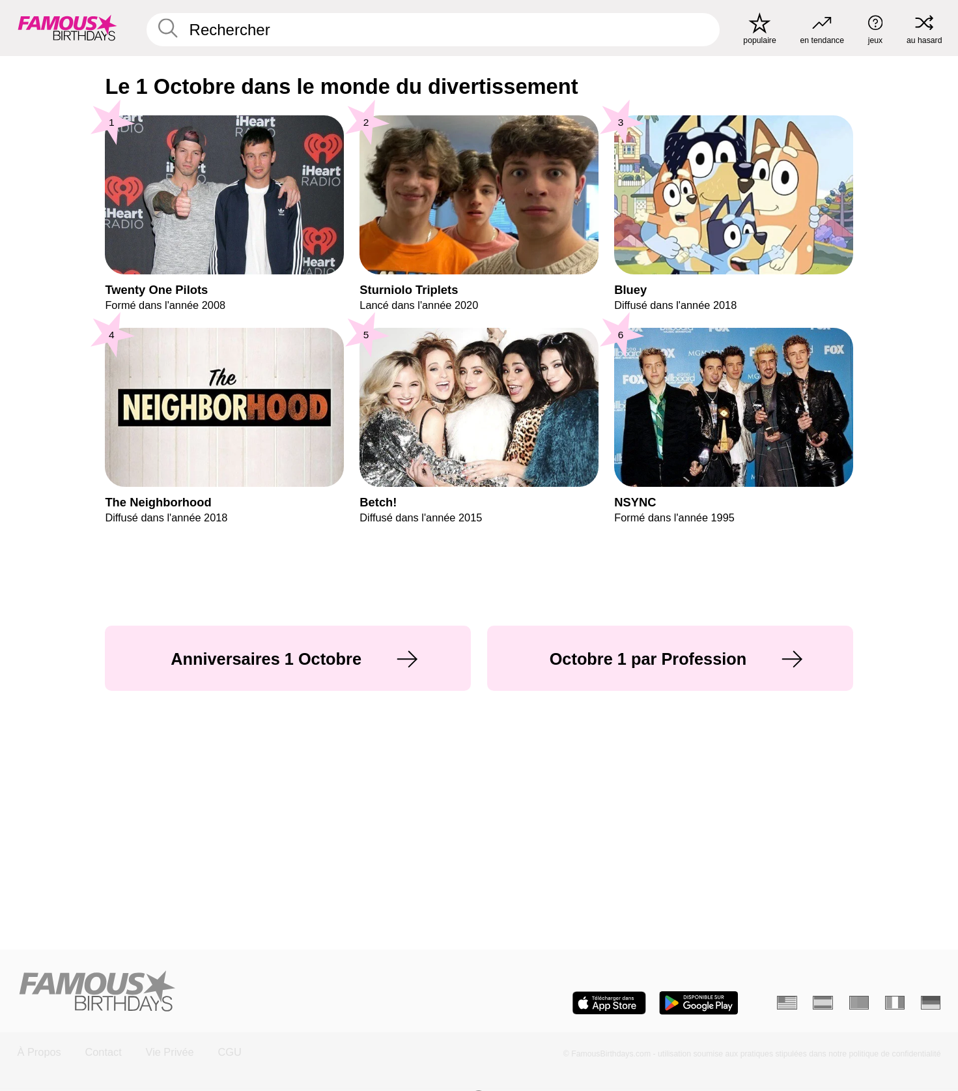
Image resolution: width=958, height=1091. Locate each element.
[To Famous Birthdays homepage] (67, 27)
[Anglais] (787, 1002)
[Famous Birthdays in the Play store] (699, 1003)
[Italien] (895, 1002)
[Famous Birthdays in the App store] (609, 1003)
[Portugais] (859, 1002)
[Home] (245, 992)
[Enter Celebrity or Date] (433, 29)
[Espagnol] (823, 1002)
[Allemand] (931, 1002)
